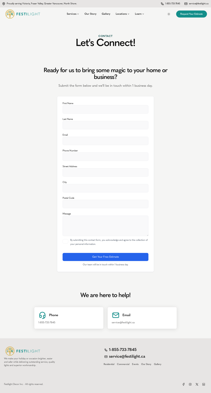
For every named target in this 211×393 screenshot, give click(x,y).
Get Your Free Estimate (105, 257)
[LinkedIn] (203, 384)
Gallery (106, 14)
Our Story (90, 14)
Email (65, 135)
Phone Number (70, 151)
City (65, 182)
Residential (109, 364)
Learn (139, 14)
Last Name (68, 119)
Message (67, 214)
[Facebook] (183, 384)
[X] (197, 384)
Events (135, 364)
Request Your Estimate (191, 14)
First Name (68, 103)
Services (73, 14)
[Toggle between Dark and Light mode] (168, 14)
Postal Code (68, 198)
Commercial (123, 364)
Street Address (70, 166)
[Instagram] (190, 384)
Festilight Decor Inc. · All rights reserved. (23, 384)
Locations (123, 14)
